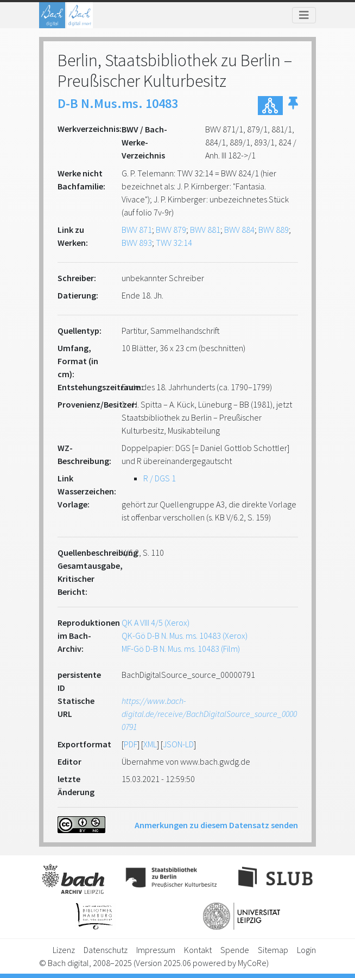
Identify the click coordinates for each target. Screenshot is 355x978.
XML (150, 744)
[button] (293, 105)
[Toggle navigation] (304, 15)
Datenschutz (106, 949)
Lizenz (64, 949)
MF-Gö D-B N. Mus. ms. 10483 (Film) (181, 648)
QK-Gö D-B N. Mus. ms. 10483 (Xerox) (185, 635)
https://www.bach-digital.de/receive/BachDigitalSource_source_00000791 (209, 713)
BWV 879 (171, 229)
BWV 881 (205, 229)
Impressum (155, 949)
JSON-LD (178, 744)
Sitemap (273, 949)
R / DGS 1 (159, 478)
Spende (234, 949)
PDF (130, 744)
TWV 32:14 (174, 242)
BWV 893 (137, 242)
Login (306, 949)
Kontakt (198, 949)
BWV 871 (137, 229)
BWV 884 (239, 229)
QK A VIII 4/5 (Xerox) (155, 622)
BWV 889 (273, 229)
